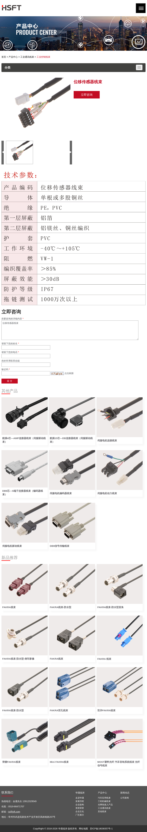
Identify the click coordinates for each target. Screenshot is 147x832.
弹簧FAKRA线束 (11, 761)
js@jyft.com (14, 811)
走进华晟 (79, 798)
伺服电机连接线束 (107, 440)
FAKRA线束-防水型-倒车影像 (18, 658)
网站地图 (83, 828)
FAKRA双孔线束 (59, 710)
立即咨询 (87, 94)
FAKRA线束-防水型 (60, 607)
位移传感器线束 (69, 330)
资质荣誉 (79, 808)
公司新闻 (124, 798)
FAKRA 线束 (104, 658)
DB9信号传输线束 (59, 546)
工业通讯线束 (27, 57)
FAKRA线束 (9, 607)
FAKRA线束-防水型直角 (110, 607)
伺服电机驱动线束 (12, 546)
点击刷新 (69, 373)
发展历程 (79, 801)
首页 (3, 57)
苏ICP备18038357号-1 (101, 828)
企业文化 (79, 811)
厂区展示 (79, 815)
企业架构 (79, 804)
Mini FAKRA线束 (59, 761)
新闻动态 (124, 792)
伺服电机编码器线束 (61, 493)
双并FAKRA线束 (106, 710)
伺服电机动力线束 (107, 493)
